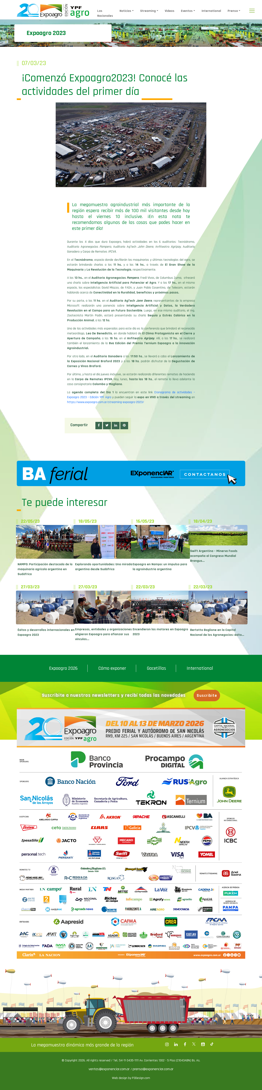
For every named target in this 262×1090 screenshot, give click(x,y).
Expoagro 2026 (63, 668)
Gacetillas (156, 668)
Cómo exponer (112, 668)
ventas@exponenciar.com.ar (110, 1069)
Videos (169, 11)
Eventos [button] (187, 11)
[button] (98, 425)
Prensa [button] (233, 11)
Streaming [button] (148, 11)
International (211, 11)
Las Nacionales (105, 13)
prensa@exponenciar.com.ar (153, 1069)
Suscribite (207, 695)
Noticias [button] (125, 11)
